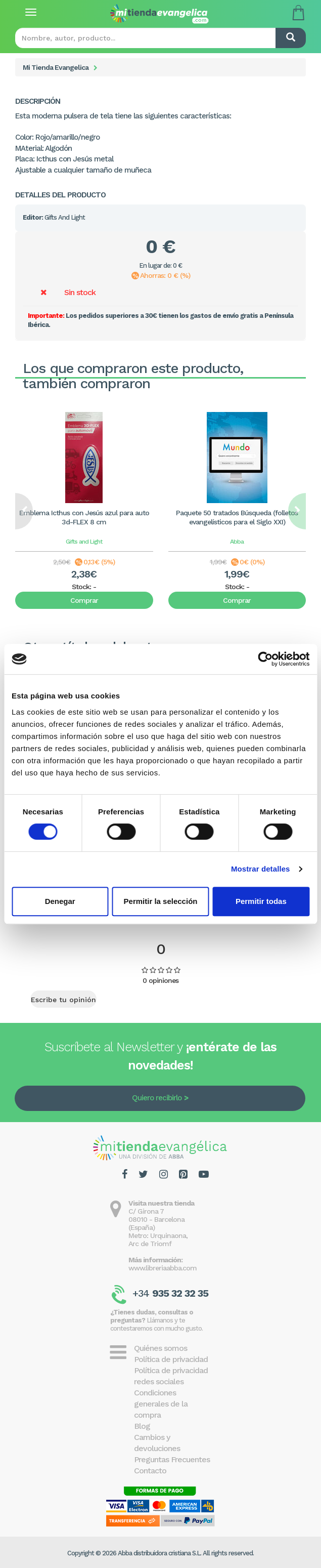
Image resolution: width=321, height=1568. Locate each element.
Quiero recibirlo (156, 1097)
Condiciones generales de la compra (161, 1404)
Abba (237, 541)
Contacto (150, 1470)
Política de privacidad (171, 1359)
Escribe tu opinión (63, 1000)
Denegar (60, 901)
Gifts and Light (84, 541)
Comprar (84, 600)
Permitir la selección (161, 901)
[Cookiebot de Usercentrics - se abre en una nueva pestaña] (265, 659)
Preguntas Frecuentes (172, 1459)
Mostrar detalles (260, 868)
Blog (142, 1426)
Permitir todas (261, 901)
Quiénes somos (160, 1348)
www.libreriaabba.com (162, 1268)
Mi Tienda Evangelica (55, 67)
